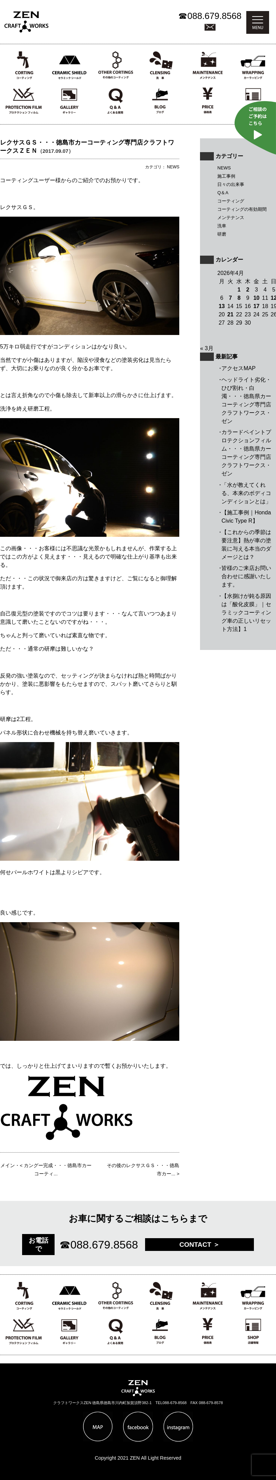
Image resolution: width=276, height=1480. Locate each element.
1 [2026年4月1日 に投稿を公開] (239, 290)
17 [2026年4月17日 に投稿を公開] (256, 306)
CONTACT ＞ (199, 1244)
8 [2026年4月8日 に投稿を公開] (239, 298)
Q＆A (222, 192)
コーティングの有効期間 (242, 209)
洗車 (221, 225)
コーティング (230, 201)
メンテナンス (230, 217)
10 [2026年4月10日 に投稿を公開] (256, 298)
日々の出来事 (230, 184)
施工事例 (226, 176)
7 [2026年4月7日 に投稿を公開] (230, 298)
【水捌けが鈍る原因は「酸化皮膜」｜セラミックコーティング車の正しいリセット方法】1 (246, 612)
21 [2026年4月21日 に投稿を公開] (230, 314)
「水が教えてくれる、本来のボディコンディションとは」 (246, 493)
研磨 (221, 234)
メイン (7, 1165)
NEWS (224, 167)
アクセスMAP (238, 368)
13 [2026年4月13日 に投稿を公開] (222, 306)
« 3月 (206, 348)
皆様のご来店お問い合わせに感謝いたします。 (246, 576)
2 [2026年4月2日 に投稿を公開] (247, 290)
